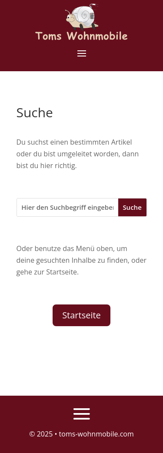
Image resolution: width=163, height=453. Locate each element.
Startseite (81, 315)
